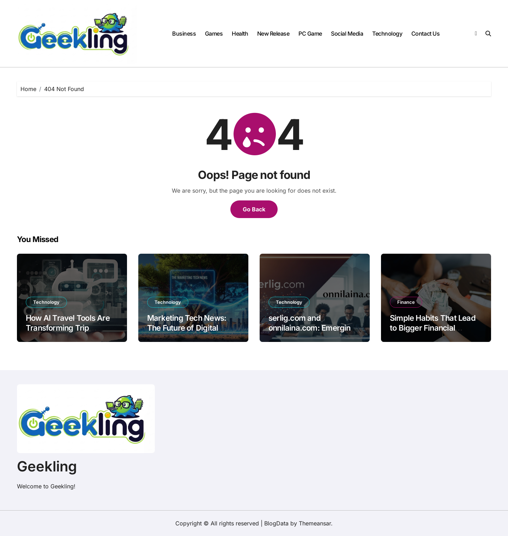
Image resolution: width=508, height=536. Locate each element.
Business (184, 33)
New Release (273, 33)
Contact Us (425, 33)
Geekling (47, 466)
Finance (406, 302)
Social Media (347, 33)
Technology (387, 33)
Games (214, 33)
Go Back (254, 209)
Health (240, 33)
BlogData (276, 523)
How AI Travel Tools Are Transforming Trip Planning (68, 328)
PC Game (310, 33)
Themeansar (315, 523)
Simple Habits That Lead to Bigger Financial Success (433, 328)
